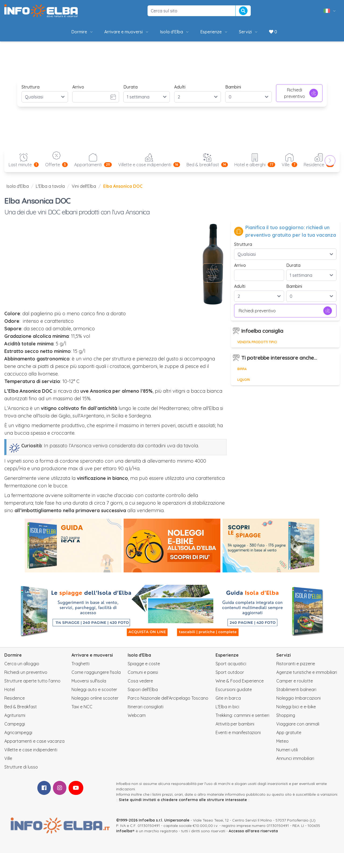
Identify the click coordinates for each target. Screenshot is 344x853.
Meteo (282, 741)
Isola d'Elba (174, 31)
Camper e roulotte (294, 681)
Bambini (233, 87)
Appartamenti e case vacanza (34, 741)
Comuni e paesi (143, 672)
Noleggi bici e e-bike (296, 706)
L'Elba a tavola (50, 186)
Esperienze (214, 31)
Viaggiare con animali (297, 724)
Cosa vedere (140, 681)
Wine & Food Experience (240, 681)
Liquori (243, 380)
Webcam (137, 715)
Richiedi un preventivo (25, 672)
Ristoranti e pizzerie (295, 663)
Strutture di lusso (21, 767)
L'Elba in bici (227, 706)
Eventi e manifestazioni (238, 732)
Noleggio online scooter (95, 698)
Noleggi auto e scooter (94, 689)
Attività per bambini (235, 724)
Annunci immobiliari (295, 758)
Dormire (82, 31)
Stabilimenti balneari (296, 689)
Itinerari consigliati (145, 706)
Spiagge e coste (144, 663)
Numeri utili (287, 749)
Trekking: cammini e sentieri (242, 715)
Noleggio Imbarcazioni (298, 698)
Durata (130, 87)
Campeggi (14, 724)
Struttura (31, 87)
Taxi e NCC (81, 706)
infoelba (124, 831)
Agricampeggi (18, 732)
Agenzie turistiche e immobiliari (306, 672)
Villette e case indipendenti (30, 749)
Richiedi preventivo (301, 93)
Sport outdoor (230, 672)
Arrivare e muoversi (126, 31)
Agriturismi (14, 715)
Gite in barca (228, 698)
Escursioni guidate (234, 689)
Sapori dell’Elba (143, 689)
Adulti (179, 87)
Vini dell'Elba (84, 186)
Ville (8, 758)
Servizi (248, 31)
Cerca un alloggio (21, 663)
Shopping (285, 715)
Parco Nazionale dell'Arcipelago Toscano (168, 698)
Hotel (9, 689)
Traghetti (80, 663)
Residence (14, 698)
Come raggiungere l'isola (96, 672)
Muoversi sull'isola (88, 681)
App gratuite (288, 732)
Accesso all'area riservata (253, 831)
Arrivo (78, 87)
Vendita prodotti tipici (257, 342)
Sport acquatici (231, 663)
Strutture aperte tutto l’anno (32, 681)
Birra (242, 369)
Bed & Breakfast (20, 706)
